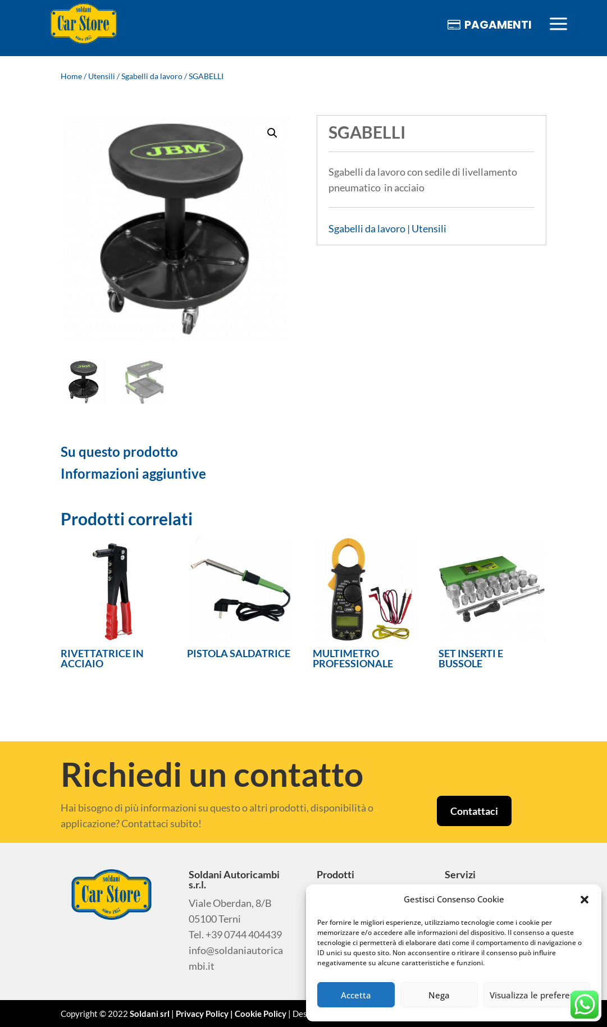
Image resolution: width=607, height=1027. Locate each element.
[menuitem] (83, 24)
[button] (584, 899)
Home (71, 76)
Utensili (101, 76)
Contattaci (474, 811)
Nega (439, 995)
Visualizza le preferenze (537, 995)
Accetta (356, 995)
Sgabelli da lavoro (151, 76)
